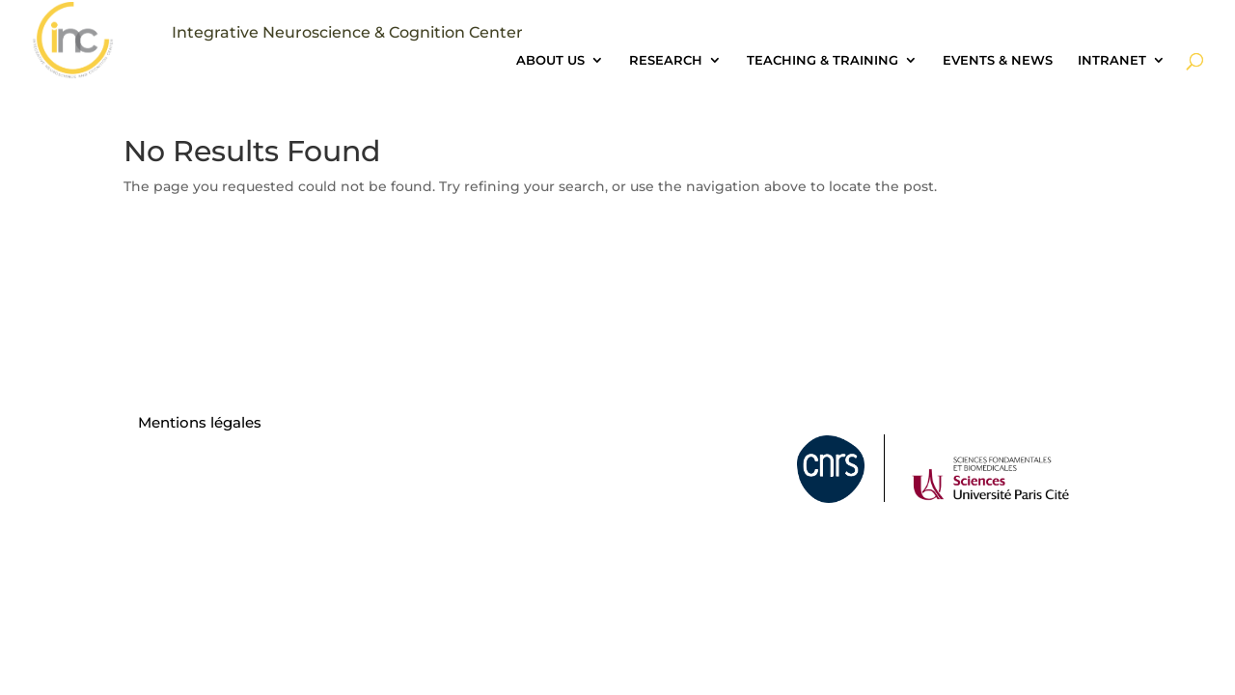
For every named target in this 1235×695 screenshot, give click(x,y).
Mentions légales (199, 422)
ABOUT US (550, 60)
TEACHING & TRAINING (822, 60)
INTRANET (1112, 60)
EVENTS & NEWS (998, 60)
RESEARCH (665, 60)
